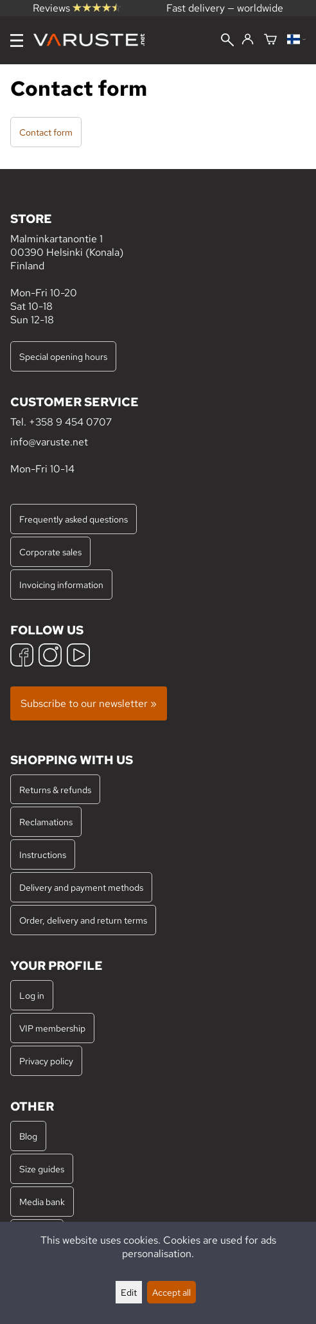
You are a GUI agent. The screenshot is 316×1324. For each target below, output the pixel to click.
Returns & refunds (55, 789)
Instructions (42, 854)
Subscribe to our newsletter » (89, 703)
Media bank (42, 1201)
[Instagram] (50, 656)
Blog (28, 1136)
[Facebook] (21, 656)
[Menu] (16, 40)
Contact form (46, 132)
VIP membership (52, 1028)
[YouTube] (78, 656)
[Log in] (247, 40)
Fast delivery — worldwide (224, 8)
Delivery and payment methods (81, 887)
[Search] (227, 41)
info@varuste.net (49, 442)
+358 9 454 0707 (70, 422)
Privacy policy (46, 1061)
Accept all (171, 1292)
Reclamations (46, 822)
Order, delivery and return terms (83, 920)
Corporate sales (50, 552)
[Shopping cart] (270, 40)
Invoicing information (61, 584)
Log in (31, 995)
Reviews (77, 8)
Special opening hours (63, 356)
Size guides (41, 1169)
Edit (129, 1292)
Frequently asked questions (73, 519)
